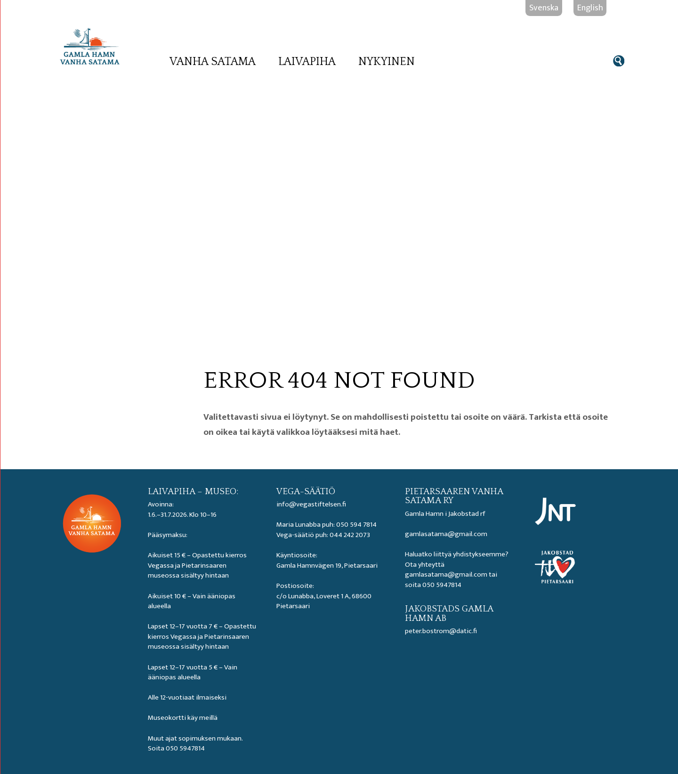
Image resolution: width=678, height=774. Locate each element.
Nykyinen (386, 62)
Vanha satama (213, 62)
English (590, 7)
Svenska (543, 7)
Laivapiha (307, 62)
